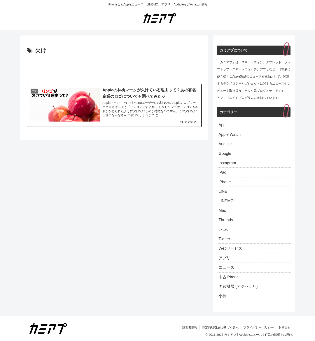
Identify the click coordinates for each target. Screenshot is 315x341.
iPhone (225, 182)
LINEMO (226, 201)
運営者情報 (189, 327)
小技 (222, 296)
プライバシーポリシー (258, 327)
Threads (226, 220)
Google (225, 153)
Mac (222, 210)
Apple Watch (230, 134)
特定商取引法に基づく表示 (220, 327)
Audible (225, 144)
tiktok (223, 229)
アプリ (224, 258)
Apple (224, 125)
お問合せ (284, 327)
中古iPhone (229, 277)
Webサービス (230, 248)
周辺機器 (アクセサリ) (238, 286)
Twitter (224, 239)
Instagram (227, 163)
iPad (222, 172)
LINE (223, 191)
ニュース (226, 267)
